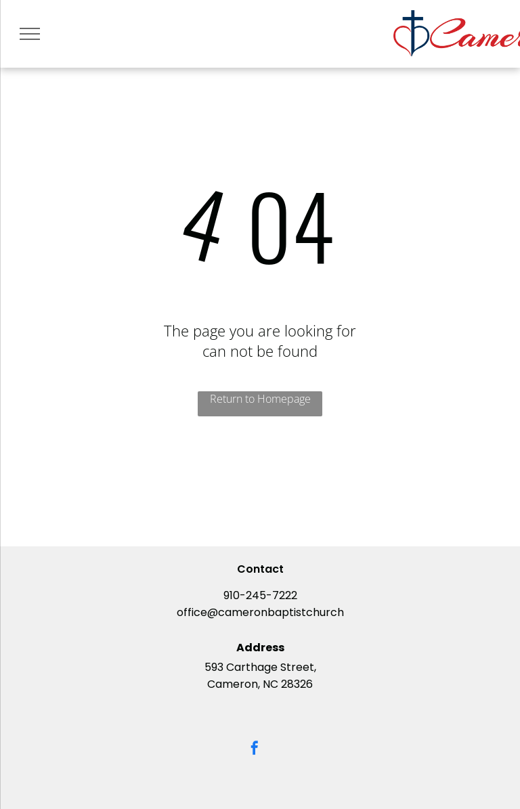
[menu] (29, 33)
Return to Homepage (260, 398)
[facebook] (254, 750)
